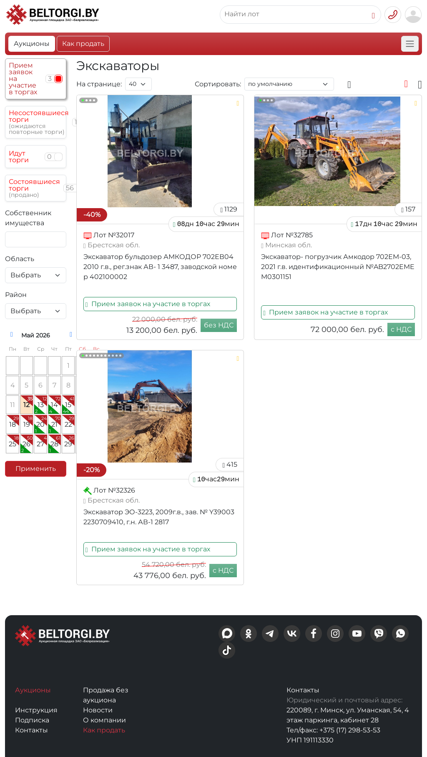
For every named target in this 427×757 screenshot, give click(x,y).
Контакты (31, 730)
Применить (35, 469)
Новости (98, 710)
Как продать (83, 44)
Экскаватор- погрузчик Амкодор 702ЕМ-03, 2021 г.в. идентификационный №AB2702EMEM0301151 (337, 267)
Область (19, 259)
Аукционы (32, 44)
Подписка (32, 720)
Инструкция (36, 710)
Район (16, 295)
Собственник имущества (28, 218)
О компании (104, 720)
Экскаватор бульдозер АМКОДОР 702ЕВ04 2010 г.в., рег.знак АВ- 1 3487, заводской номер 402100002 (160, 267)
